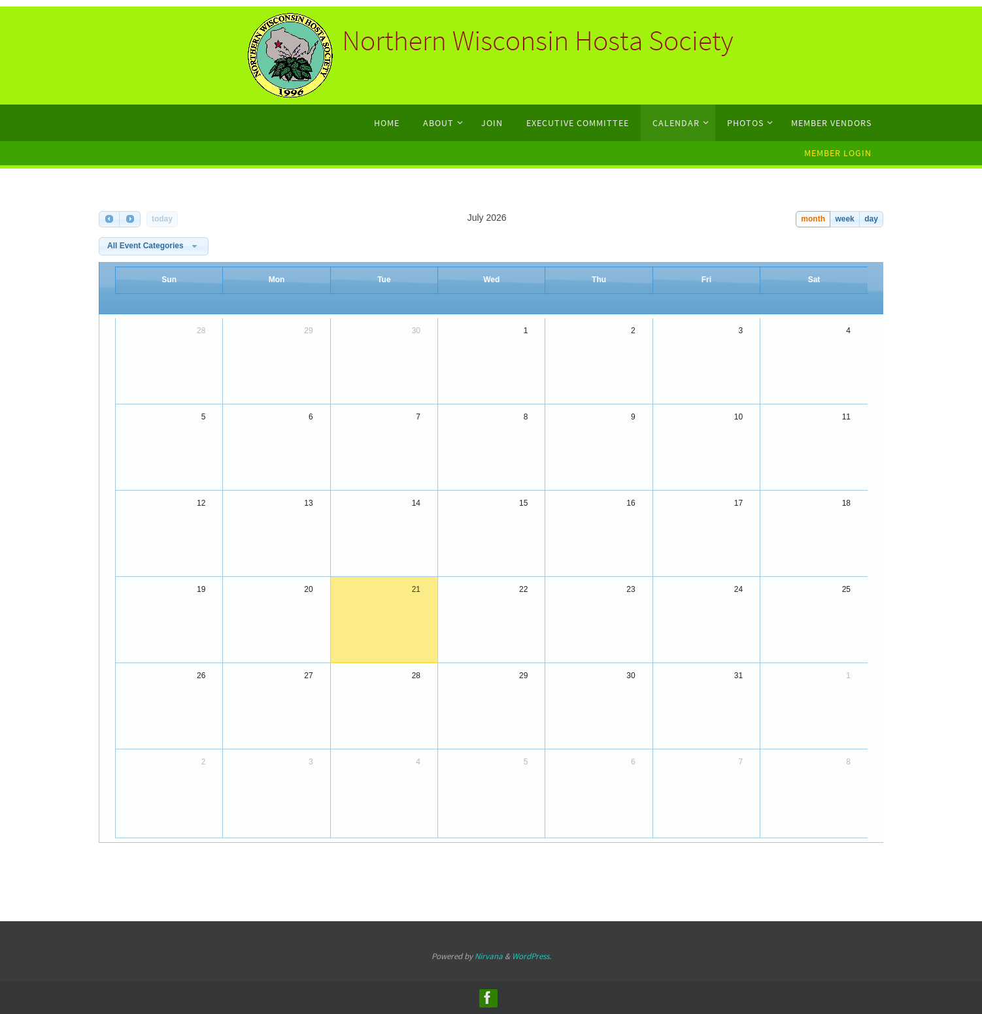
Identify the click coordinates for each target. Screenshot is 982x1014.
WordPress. (531, 956)
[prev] (109, 219)
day (871, 218)
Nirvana (489, 956)
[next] (129, 219)
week (844, 218)
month (813, 218)
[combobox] (154, 246)
